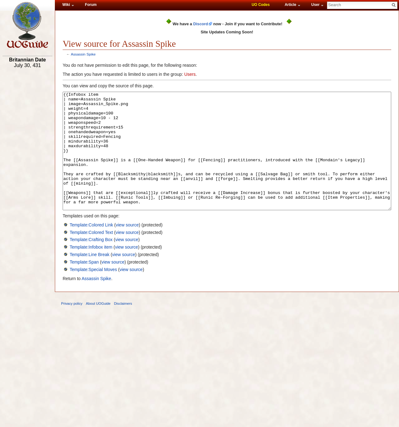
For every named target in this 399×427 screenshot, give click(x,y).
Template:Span (84, 285)
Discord (200, 24)
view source (127, 248)
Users (190, 74)
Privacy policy (71, 327)
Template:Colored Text (91, 255)
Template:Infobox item (91, 270)
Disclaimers (123, 327)
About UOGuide (98, 327)
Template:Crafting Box (91, 262)
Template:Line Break (89, 277)
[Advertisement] (27, 167)
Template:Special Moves (93, 292)
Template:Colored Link (91, 248)
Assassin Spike (83, 54)
